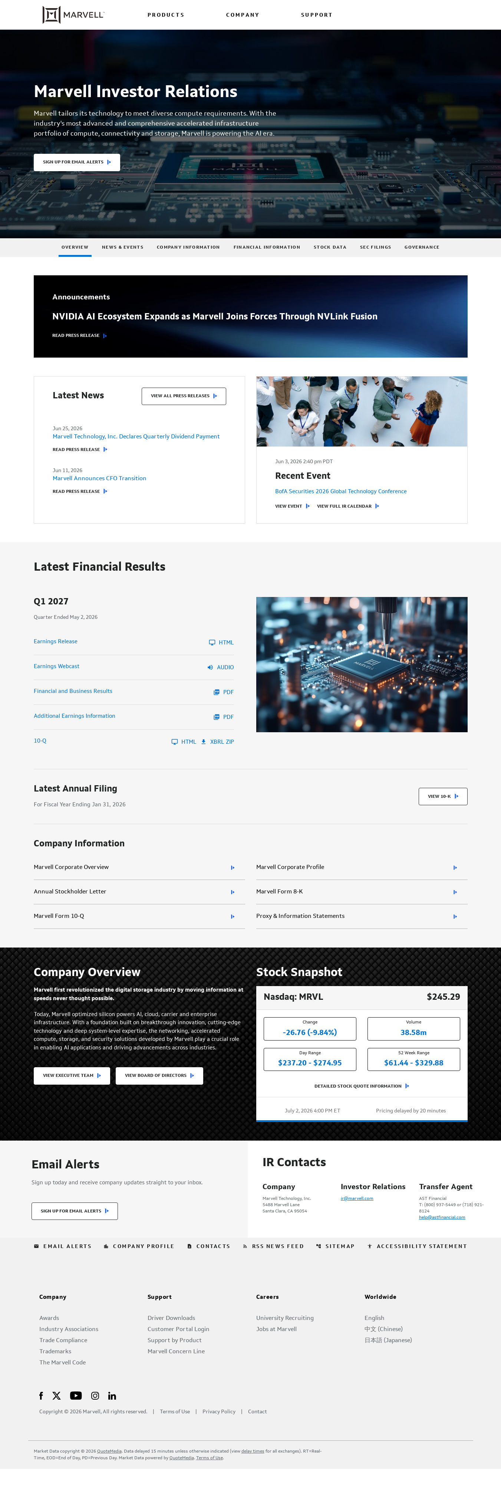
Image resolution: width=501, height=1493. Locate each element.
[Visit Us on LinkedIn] (112, 1419)
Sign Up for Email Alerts (71, 1235)
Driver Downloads (171, 1343)
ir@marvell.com (357, 1213)
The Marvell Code (62, 1387)
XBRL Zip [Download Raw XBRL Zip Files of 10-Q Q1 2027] (217, 756)
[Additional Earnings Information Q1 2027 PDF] (134, 731)
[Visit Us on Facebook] (41, 1419)
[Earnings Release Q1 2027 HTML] (134, 657)
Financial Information (267, 261)
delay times (252, 1475)
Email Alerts (63, 1271)
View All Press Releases (180, 410)
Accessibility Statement (417, 1271)
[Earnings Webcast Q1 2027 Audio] (134, 682)
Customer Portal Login (179, 1354)
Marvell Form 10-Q (59, 931)
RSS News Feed (273, 1271)
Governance (422, 261)
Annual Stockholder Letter (70, 907)
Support (160, 1322)
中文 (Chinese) (384, 1354)
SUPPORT (317, 15)
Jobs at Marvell (276, 1354)
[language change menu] (386, 14)
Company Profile (139, 1271)
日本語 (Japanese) (388, 1365)
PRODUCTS (166, 15)
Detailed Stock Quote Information (358, 1101)
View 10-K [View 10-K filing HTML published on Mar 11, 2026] (439, 811)
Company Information (188, 261)
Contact (257, 1436)
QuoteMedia (109, 1475)
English (375, 1343)
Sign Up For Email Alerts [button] (73, 176)
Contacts (209, 1271)
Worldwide (381, 1322)
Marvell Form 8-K (279, 907)
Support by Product (175, 1365)
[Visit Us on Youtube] (76, 1419)
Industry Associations (68, 1354)
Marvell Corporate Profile (290, 882)
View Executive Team (68, 1094)
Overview (75, 261)
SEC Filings (375, 261)
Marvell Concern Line (176, 1376)
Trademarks (55, 1376)
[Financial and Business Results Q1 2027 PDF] (134, 706)
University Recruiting (285, 1343)
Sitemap (335, 1271)
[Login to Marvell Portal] (422, 14)
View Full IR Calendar (344, 522)
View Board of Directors (156, 1094)
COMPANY (243, 15)
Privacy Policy (218, 1436)
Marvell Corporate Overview (71, 882)
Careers (267, 1322)
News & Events (123, 261)
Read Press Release (75, 350)
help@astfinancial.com (442, 1232)
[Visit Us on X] (56, 1419)
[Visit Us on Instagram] (95, 1419)
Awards (49, 1343)
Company (53, 1322)
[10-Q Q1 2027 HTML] (115, 756)
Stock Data (330, 261)
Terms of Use (175, 1436)
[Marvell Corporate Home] (69, 15)
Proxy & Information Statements (300, 931)
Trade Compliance (63, 1365)
